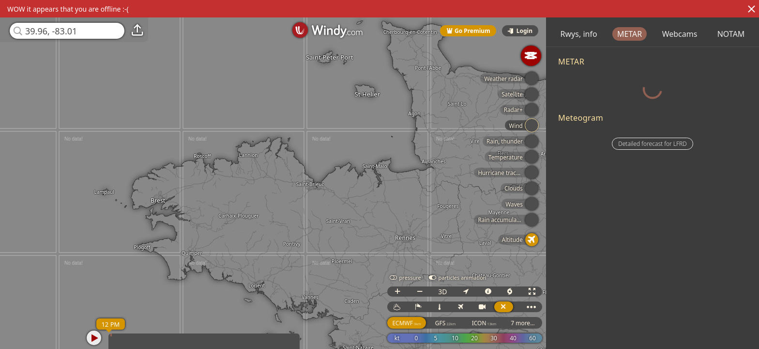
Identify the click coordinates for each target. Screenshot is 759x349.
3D (456, 291)
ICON (497, 323)
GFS (458, 323)
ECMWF (420, 323)
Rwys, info (618, 34)
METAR (669, 34)
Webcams (719, 34)
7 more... (536, 323)
